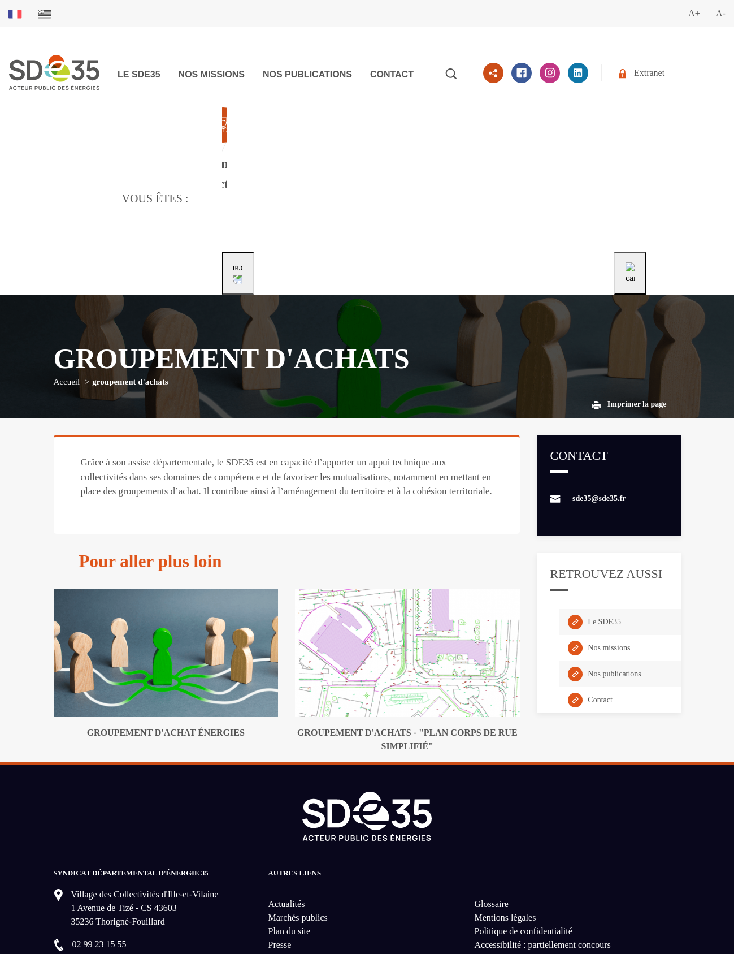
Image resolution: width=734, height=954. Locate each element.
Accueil (67, 285)
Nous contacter (109, 883)
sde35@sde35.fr (599, 402)
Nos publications (307, 74)
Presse (280, 848)
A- (721, 13)
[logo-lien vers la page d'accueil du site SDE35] (54, 71)
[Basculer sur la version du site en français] (15, 13)
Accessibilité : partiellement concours (543, 848)
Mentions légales (505, 821)
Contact (392, 74)
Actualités (286, 808)
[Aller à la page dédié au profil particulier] (435, 150)
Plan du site (289, 835)
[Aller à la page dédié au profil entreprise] (575, 150)
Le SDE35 (139, 74)
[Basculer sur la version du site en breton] (44, 13)
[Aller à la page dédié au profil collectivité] (294, 150)
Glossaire (492, 808)
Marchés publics (298, 821)
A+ (694, 13)
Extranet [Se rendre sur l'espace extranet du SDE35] (641, 73)
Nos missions (212, 74)
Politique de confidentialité (523, 835)
